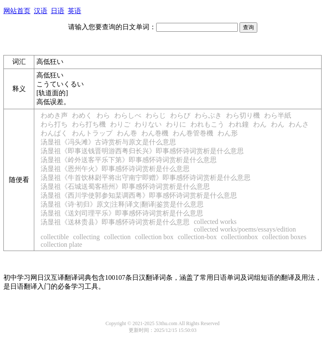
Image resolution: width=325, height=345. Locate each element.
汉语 (40, 10)
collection (117, 236)
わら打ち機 (89, 124)
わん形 (228, 133)
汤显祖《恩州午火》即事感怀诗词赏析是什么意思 (115, 168)
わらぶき (208, 115)
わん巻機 (154, 133)
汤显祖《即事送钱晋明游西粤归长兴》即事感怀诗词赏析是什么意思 (142, 151)
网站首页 (16, 10)
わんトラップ (92, 133)
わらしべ (127, 115)
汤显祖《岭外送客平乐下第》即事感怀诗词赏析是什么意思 (129, 159)
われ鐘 (239, 124)
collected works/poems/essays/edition (245, 229)
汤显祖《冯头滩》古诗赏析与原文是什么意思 (108, 142)
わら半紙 (277, 115)
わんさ (299, 124)
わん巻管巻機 (193, 133)
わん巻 (127, 133)
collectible (55, 236)
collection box (154, 236)
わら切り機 (243, 115)
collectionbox (239, 236)
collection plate (61, 244)
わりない (148, 124)
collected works (215, 221)
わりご (120, 124)
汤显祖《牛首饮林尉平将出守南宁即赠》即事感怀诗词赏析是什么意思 (146, 177)
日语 (57, 10)
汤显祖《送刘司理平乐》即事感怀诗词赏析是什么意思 (122, 213)
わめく (82, 115)
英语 (74, 10)
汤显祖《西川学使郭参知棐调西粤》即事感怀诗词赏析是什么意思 (139, 195)
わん (260, 124)
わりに (176, 124)
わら (103, 115)
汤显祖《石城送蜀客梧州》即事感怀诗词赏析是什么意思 (125, 186)
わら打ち (54, 124)
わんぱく (54, 133)
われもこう (207, 124)
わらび (180, 115)
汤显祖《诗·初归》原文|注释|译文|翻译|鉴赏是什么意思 (122, 204)
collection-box (197, 236)
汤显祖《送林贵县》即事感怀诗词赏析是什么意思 (115, 222)
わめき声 (54, 115)
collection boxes (284, 236)
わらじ (156, 115)
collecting (86, 236)
